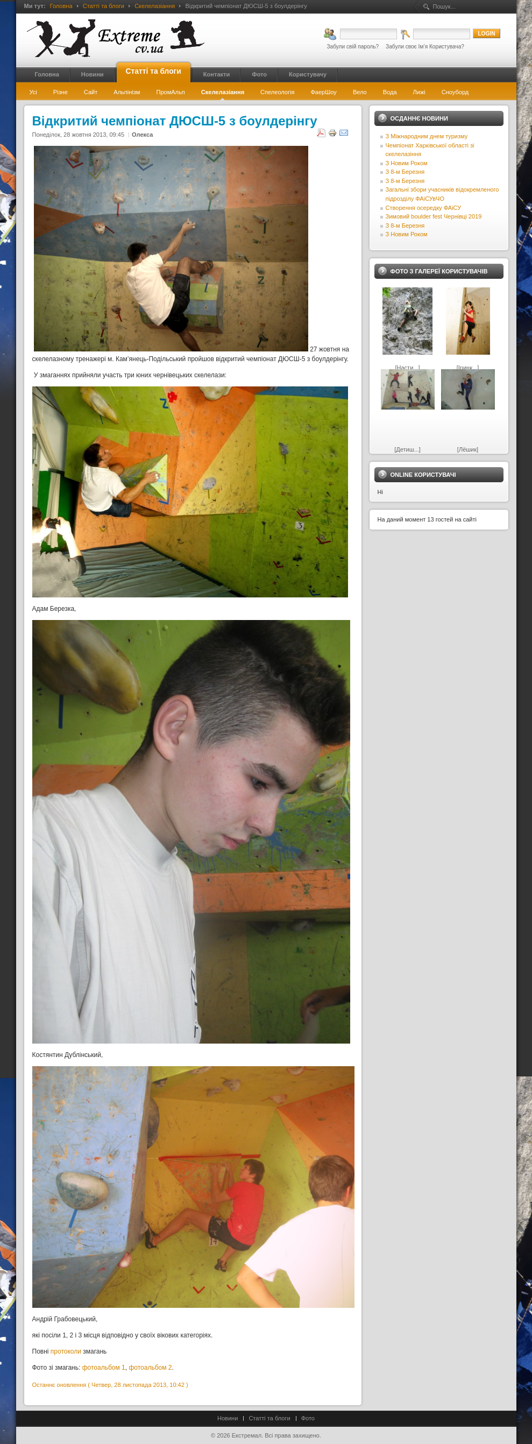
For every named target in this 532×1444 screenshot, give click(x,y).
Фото (308, 1418)
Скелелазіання (154, 6)
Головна (61, 6)
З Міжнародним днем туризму (427, 136)
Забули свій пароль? (353, 47)
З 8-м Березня (405, 171)
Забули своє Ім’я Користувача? (425, 47)
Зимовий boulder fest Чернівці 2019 (434, 216)
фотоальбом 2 (150, 1367)
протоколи (66, 1351)
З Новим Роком (407, 163)
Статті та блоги (103, 6)
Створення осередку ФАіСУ (424, 208)
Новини (227, 1418)
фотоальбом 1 (103, 1367)
